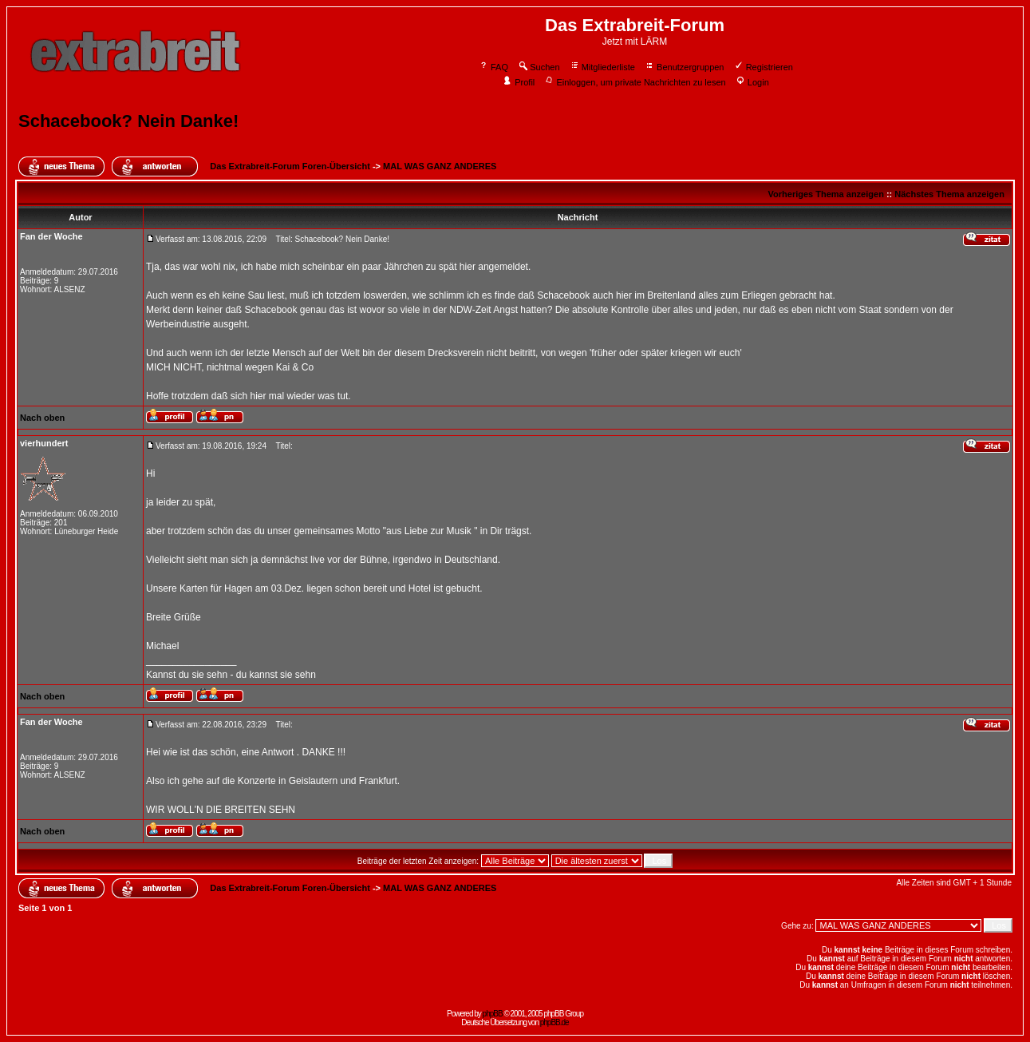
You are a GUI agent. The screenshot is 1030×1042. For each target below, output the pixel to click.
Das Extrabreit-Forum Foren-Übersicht (289, 166)
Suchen (538, 67)
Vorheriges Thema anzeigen (826, 194)
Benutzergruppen (684, 67)
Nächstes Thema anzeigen (949, 194)
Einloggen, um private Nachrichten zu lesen (634, 82)
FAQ (493, 67)
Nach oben (42, 417)
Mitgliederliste (602, 67)
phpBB (493, 1013)
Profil (519, 82)
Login (752, 82)
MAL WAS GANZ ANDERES (439, 166)
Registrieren (763, 67)
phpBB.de (554, 1022)
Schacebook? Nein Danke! (128, 121)
